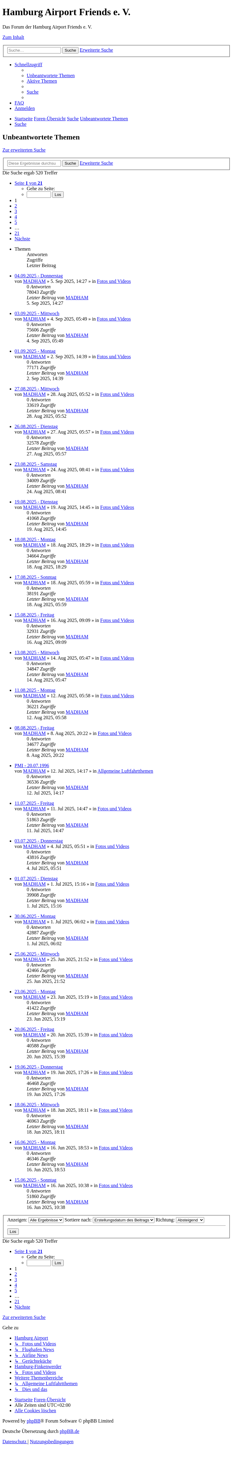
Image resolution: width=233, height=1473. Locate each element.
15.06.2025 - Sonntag (35, 1180)
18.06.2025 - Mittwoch (37, 1104)
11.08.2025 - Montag (35, 690)
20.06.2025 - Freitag (34, 1029)
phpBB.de (69, 1431)
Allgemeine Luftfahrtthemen (125, 771)
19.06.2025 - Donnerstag (39, 1067)
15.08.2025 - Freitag (34, 614)
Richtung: (180, 1219)
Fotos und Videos (114, 281)
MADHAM (34, 281)
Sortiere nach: (109, 1219)
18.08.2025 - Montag (35, 539)
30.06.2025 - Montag (35, 916)
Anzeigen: (35, 1219)
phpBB (33, 1420)
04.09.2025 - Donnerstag (39, 275)
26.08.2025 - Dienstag (36, 426)
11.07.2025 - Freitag (34, 803)
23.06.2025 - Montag (35, 991)
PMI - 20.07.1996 (32, 765)
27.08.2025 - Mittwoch (37, 388)
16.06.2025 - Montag (35, 1142)
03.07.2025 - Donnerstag (39, 840)
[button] (28, 183)
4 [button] (16, 216)
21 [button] (17, 233)
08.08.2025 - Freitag (34, 727)
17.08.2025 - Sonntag (35, 577)
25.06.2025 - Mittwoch (37, 953)
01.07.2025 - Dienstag (36, 878)
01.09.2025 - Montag (35, 351)
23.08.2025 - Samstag (36, 464)
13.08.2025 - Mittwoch (37, 652)
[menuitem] (51, 75)
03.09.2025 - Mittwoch (37, 313)
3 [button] (16, 211)
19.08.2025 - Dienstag (36, 501)
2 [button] (16, 205)
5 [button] (16, 222)
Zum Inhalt (13, 37)
